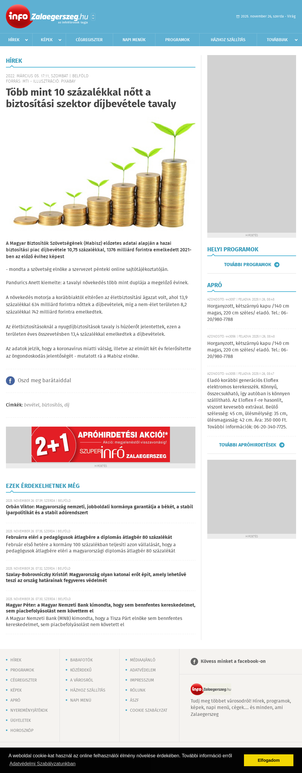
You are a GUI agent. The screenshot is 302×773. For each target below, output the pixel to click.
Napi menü (80, 700)
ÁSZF (134, 700)
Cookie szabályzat (148, 710)
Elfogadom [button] (269, 760)
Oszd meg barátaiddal (44, 381)
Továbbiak (277, 40)
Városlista (93, 17)
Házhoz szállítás (228, 40)
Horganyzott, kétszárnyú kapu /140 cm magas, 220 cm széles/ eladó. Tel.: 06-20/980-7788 (248, 313)
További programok (247, 264)
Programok (177, 40)
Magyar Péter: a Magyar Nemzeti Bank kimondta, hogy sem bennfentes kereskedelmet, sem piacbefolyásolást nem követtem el (100, 608)
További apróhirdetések (247, 445)
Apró (15, 700)
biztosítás (52, 405)
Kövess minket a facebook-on (233, 661)
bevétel (31, 405)
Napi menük (134, 40)
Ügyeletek (20, 720)
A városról (81, 680)
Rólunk (137, 690)
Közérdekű (80, 670)
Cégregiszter (89, 40)
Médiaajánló (142, 660)
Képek (47, 40)
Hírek (14, 40)
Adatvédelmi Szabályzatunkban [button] (42, 763)
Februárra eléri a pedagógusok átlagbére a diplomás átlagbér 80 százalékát (89, 537)
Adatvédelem (143, 670)
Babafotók (81, 660)
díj (66, 405)
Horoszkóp (21, 730)
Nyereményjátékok (29, 710)
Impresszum (142, 680)
